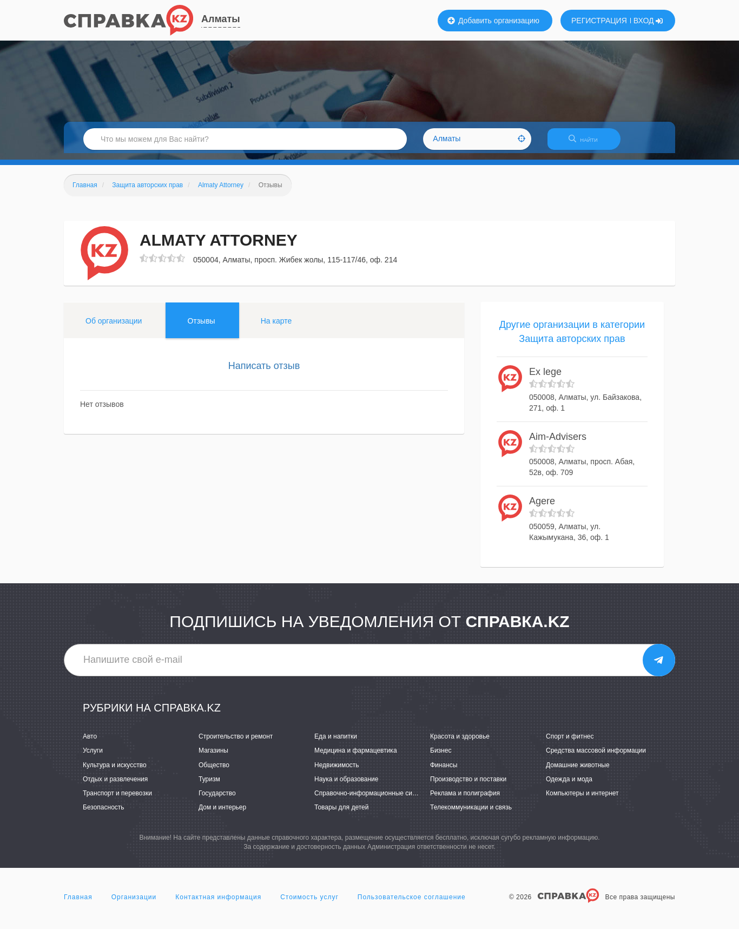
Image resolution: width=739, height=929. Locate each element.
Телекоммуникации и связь (471, 814)
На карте (276, 327)
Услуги (93, 757)
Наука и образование (346, 785)
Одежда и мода (569, 785)
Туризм (209, 785)
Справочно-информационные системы (372, 799)
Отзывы (201, 327)
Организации (134, 904)
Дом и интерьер (222, 814)
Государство (217, 799)
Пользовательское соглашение (412, 904)
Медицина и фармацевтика (355, 757)
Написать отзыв (264, 372)
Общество (214, 771)
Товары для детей (341, 814)
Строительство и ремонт (236, 743)
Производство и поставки (468, 785)
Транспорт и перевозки (117, 799)
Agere (542, 508)
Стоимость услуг (309, 904)
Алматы (220, 19)
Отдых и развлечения (115, 785)
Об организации (113, 327)
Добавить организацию (493, 20)
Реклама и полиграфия (465, 799)
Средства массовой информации (596, 757)
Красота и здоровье (460, 743)
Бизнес (440, 757)
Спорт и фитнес (570, 743)
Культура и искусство (115, 771)
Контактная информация (218, 904)
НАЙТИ (589, 143)
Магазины (213, 757)
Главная (78, 904)
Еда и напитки (335, 743)
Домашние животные (578, 771)
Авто (90, 743)
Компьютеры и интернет (582, 799)
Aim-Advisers (557, 443)
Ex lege (545, 378)
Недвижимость (336, 771)
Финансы (443, 771)
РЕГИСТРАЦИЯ (599, 20)
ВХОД (648, 20)
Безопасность (103, 814)
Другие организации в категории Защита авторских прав (572, 338)
